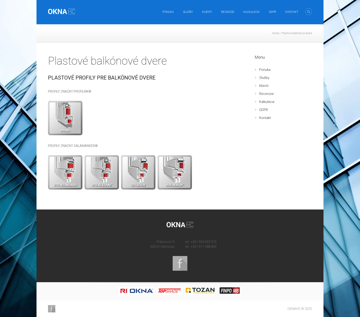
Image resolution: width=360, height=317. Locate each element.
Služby (188, 12)
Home (275, 33)
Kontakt (291, 12)
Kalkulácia (251, 12)
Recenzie (227, 12)
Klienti (207, 12)
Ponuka (168, 12)
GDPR (272, 12)
